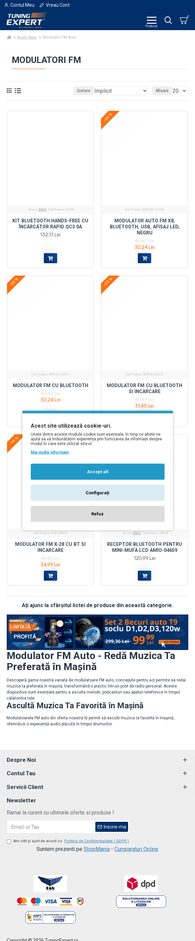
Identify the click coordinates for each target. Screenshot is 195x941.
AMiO (42, 209)
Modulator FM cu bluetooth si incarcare (144, 388)
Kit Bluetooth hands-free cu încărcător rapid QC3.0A (50, 223)
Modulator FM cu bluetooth (50, 385)
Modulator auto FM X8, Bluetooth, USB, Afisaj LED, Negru (145, 226)
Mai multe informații (50, 452)
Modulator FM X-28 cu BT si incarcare (50, 547)
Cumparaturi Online (136, 849)
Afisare (162, 90)
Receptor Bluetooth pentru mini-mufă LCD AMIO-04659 (144, 547)
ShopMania (97, 849)
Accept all (97, 471)
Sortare (83, 90)
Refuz (97, 513)
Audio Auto (27, 37)
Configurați (97, 492)
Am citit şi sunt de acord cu (68, 841)
